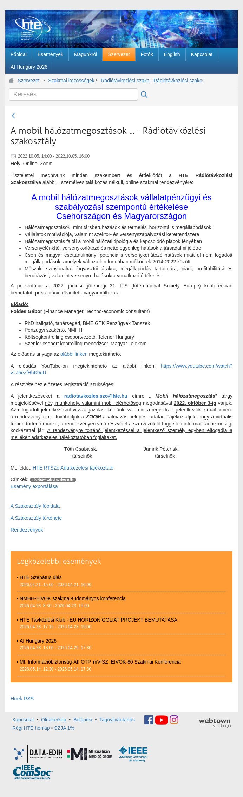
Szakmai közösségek (71, 80)
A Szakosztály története (36, 518)
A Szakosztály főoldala (35, 506)
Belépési (82, 719)
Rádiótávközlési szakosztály (125, 80)
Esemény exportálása (34, 486)
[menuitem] (18, 54)
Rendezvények (27, 530)
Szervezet (29, 80)
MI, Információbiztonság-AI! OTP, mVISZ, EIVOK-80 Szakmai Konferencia (100, 662)
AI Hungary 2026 (38, 641)
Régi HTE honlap (31, 728)
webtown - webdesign (215, 723)
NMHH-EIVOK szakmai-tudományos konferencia (73, 598)
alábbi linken (74, 354)
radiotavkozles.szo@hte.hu (95, 396)
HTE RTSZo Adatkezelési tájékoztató (73, 468)
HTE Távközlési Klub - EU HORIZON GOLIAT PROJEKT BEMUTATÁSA (98, 620)
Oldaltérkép (53, 719)
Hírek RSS (22, 698)
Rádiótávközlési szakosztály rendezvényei (178, 80)
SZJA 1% (64, 728)
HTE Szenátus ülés (41, 577)
